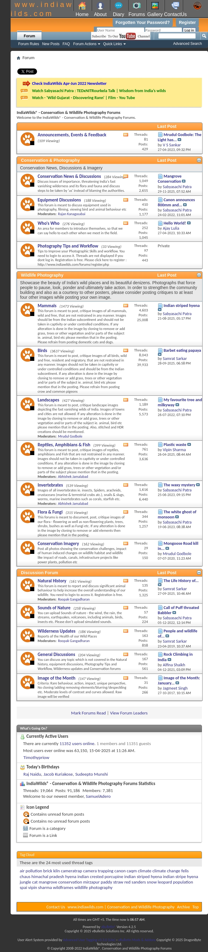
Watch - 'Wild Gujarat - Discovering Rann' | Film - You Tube (83, 97)
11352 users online (77, 743)
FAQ (66, 44)
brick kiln (51, 871)
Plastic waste (175, 444)
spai (23, 887)
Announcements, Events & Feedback (72, 135)
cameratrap (71, 871)
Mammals (47, 305)
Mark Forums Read (88, 713)
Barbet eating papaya (182, 350)
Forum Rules (28, 44)
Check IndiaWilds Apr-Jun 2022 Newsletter (69, 83)
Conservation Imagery (58, 543)
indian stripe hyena (180, 876)
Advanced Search (187, 44)
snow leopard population (170, 882)
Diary (118, 14)
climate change (166, 871)
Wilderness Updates (57, 631)
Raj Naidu (32, 774)
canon (120, 871)
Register (187, 22)
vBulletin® (108, 927)
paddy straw (112, 882)
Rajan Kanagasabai (71, 214)
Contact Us (55, 907)
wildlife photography (93, 887)
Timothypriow (36, 757)
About (100, 14)
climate (145, 871)
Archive (183, 907)
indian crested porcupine (100, 876)
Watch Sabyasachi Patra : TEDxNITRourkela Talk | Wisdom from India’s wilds (99, 90)
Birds (42, 350)
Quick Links (112, 44)
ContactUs (175, 14)
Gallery (155, 14)
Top (196, 907)
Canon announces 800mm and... (176, 202)
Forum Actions (85, 44)
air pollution (31, 871)
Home (82, 14)
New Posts (51, 44)
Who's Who (49, 223)
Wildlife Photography (42, 275)
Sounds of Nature (54, 608)
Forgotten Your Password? (143, 22)
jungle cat (29, 882)
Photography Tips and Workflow (68, 246)
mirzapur (91, 882)
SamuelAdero (98, 796)
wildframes (63, 887)
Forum (29, 36)
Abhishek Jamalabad (73, 476)
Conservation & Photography (50, 160)
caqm (132, 871)
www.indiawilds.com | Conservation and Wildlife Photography (121, 907)
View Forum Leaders (129, 713)
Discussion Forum (39, 572)
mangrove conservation (60, 882)
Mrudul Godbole (70, 436)
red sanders (135, 882)
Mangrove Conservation (170, 179)
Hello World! (175, 223)
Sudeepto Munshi (91, 774)
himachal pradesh (48, 876)
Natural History (52, 581)
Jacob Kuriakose (58, 774)
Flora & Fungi (50, 512)
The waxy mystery (179, 485)
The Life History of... (181, 580)
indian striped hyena (143, 876)
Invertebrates (50, 485)
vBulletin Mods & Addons (136, 940)
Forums (136, 14)
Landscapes (48, 400)
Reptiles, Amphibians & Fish (64, 445)
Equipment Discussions (59, 200)
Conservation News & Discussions (69, 176)
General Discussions (56, 654)
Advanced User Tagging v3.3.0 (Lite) (89, 940)
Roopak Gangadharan (74, 599)
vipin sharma (40, 887)
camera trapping (98, 871)
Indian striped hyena (182, 305)
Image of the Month (56, 678)
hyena (71, 876)
